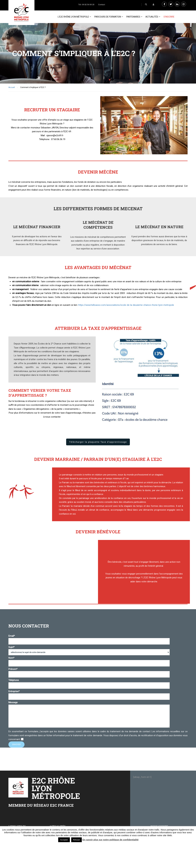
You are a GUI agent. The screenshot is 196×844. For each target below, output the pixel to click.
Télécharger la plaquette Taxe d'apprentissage (98, 442)
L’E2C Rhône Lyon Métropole (73, 17)
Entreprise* (89, 694)
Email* (89, 639)
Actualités (151, 17)
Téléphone (89, 683)
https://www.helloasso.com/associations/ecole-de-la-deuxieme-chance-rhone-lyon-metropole (126, 305)
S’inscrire (169, 17)
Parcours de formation (107, 17)
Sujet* (89, 650)
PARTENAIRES (133, 17)
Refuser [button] (76, 840)
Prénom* (89, 672)
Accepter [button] (64, 840)
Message (89, 714)
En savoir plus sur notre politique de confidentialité (111, 839)
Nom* (89, 660)
